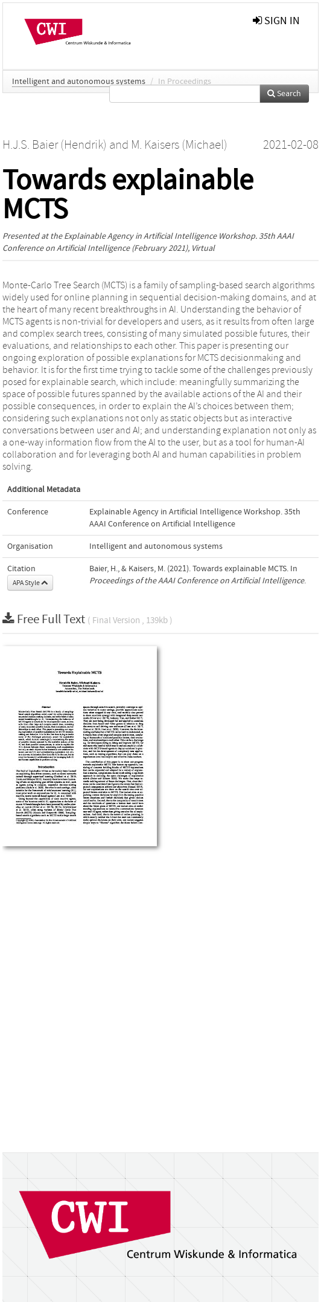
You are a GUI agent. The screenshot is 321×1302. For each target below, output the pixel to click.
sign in (276, 21)
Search (284, 94)
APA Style (30, 582)
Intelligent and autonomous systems (78, 81)
